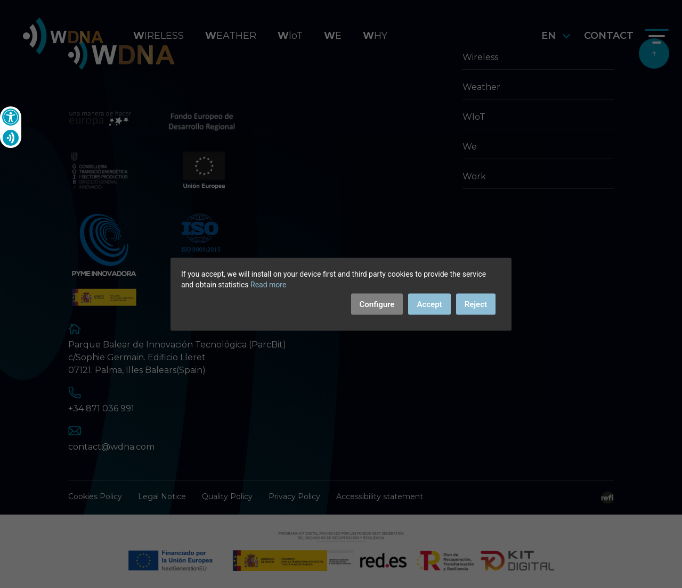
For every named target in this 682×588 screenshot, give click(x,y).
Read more (268, 284)
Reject (476, 304)
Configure (377, 304)
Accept (429, 304)
